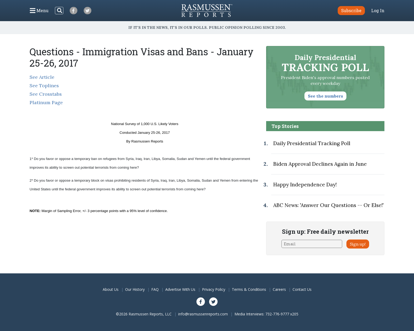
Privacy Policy (213, 289)
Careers (279, 289)
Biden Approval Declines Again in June (320, 164)
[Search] (59, 10)
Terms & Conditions (249, 289)
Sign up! (358, 244)
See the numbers (325, 96)
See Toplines (44, 85)
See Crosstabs (46, 94)
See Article (42, 77)
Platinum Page (46, 102)
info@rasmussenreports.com (203, 313)
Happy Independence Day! (305, 184)
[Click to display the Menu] (39, 10)
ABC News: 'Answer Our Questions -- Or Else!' (328, 205)
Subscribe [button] (351, 10)
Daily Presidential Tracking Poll (311, 143)
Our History (135, 289)
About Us (111, 289)
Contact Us (302, 289)
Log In (377, 10)
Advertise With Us (180, 289)
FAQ (155, 289)
